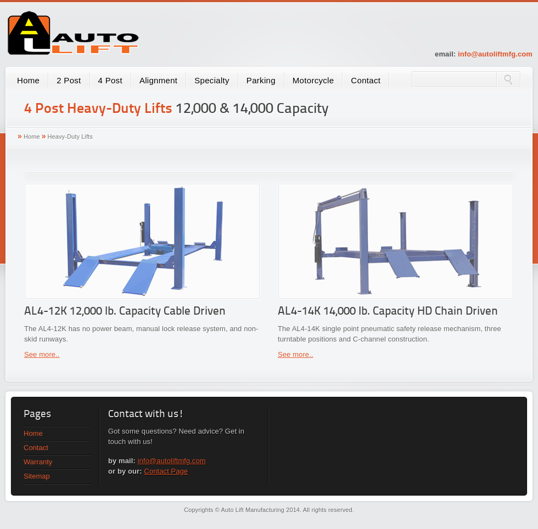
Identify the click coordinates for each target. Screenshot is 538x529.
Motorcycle (313, 80)
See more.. (42, 354)
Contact (365, 80)
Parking (261, 80)
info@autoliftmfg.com (495, 54)
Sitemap (37, 476)
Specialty (211, 80)
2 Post (69, 80)
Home (28, 80)
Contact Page (166, 471)
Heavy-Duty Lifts (70, 136)
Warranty (38, 462)
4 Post (110, 80)
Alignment (158, 80)
